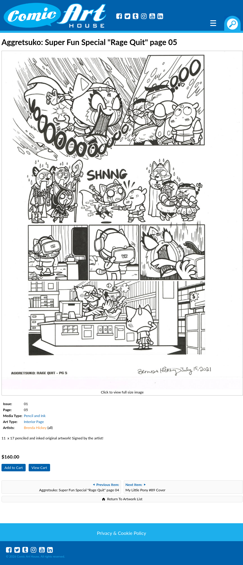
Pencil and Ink (35, 415)
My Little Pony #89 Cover (145, 487)
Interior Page (34, 421)
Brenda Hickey (35, 427)
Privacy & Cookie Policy (121, 533)
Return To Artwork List (124, 499)
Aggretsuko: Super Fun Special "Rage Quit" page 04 (79, 487)
